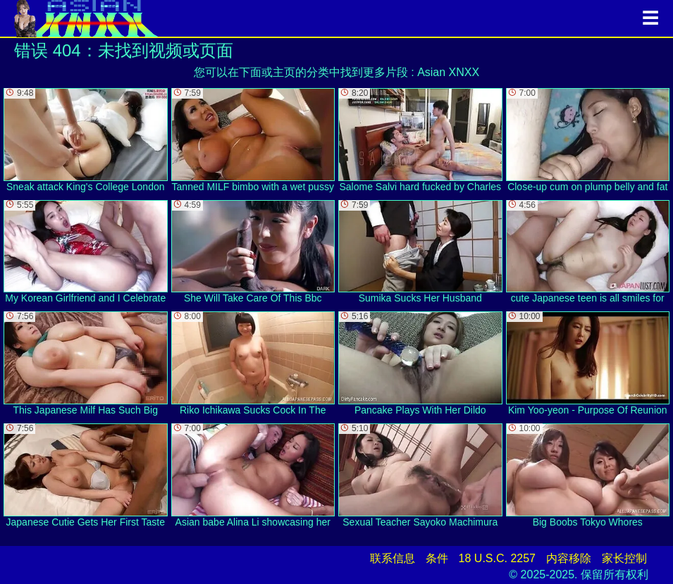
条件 (437, 558)
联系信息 (392, 558)
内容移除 (568, 558)
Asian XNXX (448, 72)
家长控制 (624, 558)
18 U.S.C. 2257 (497, 558)
